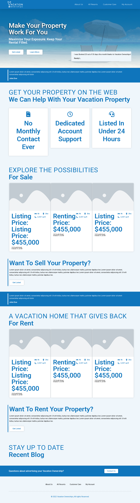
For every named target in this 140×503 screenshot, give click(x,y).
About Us (79, 4)
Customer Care (109, 4)
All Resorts (93, 4)
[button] (16, 52)
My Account (127, 4)
